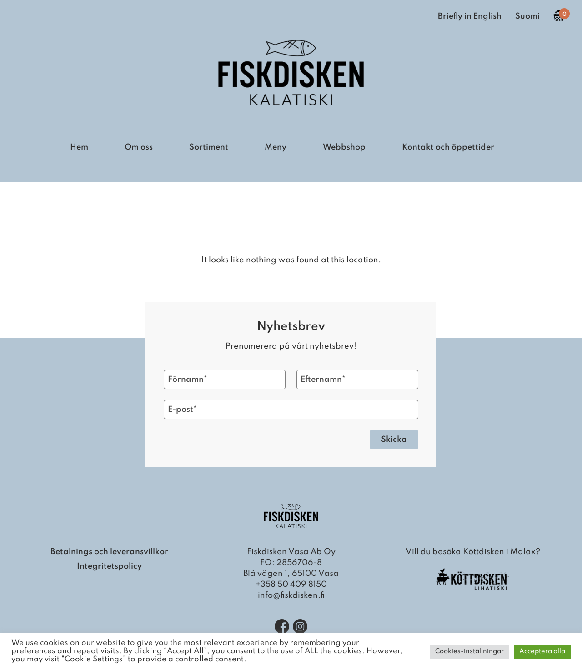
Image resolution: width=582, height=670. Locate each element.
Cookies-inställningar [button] (469, 651)
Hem (79, 147)
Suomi (527, 16)
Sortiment (208, 147)
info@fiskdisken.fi (291, 595)
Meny (275, 147)
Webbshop (344, 147)
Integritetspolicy (109, 566)
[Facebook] (282, 626)
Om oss (139, 147)
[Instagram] (300, 626)
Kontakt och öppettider (448, 147)
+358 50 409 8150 (291, 584)
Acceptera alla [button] (542, 651)
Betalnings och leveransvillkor (109, 552)
